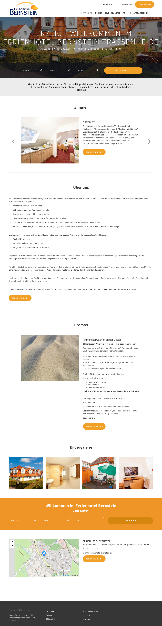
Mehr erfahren (93, 152)
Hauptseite (50, 611)
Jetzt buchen (122, 70)
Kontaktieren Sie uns (90, 611)
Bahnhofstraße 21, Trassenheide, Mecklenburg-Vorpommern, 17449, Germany (117, 544)
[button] (152, 13)
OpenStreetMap (66, 575)
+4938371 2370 (91, 548)
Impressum (87, 619)
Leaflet (56, 575)
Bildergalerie (50, 619)
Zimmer (49, 615)
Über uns (86, 615)
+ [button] (12, 542)
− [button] (12, 546)
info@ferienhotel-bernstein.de (98, 552)
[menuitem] (87, 13)
